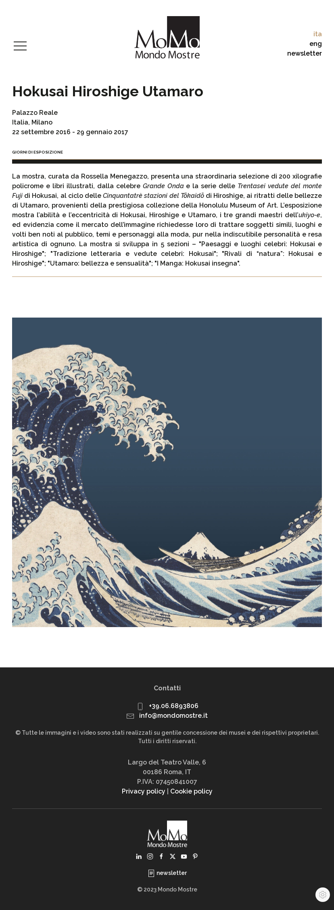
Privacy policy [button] (143, 791)
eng (315, 44)
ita (317, 34)
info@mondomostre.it (173, 715)
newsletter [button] (304, 53)
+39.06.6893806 (173, 706)
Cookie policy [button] (191, 791)
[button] (20, 46)
